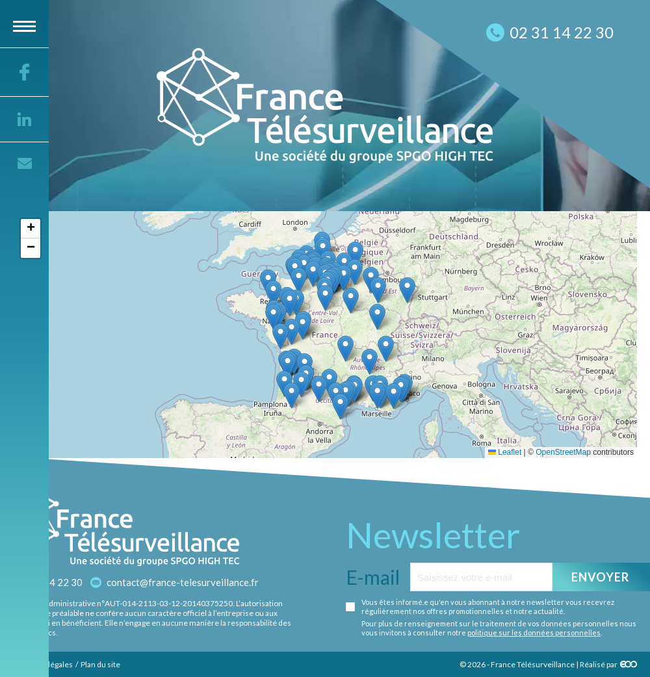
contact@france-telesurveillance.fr (183, 582)
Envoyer (600, 577)
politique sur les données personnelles (534, 632)
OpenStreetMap (563, 452)
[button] (393, 396)
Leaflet (504, 452)
